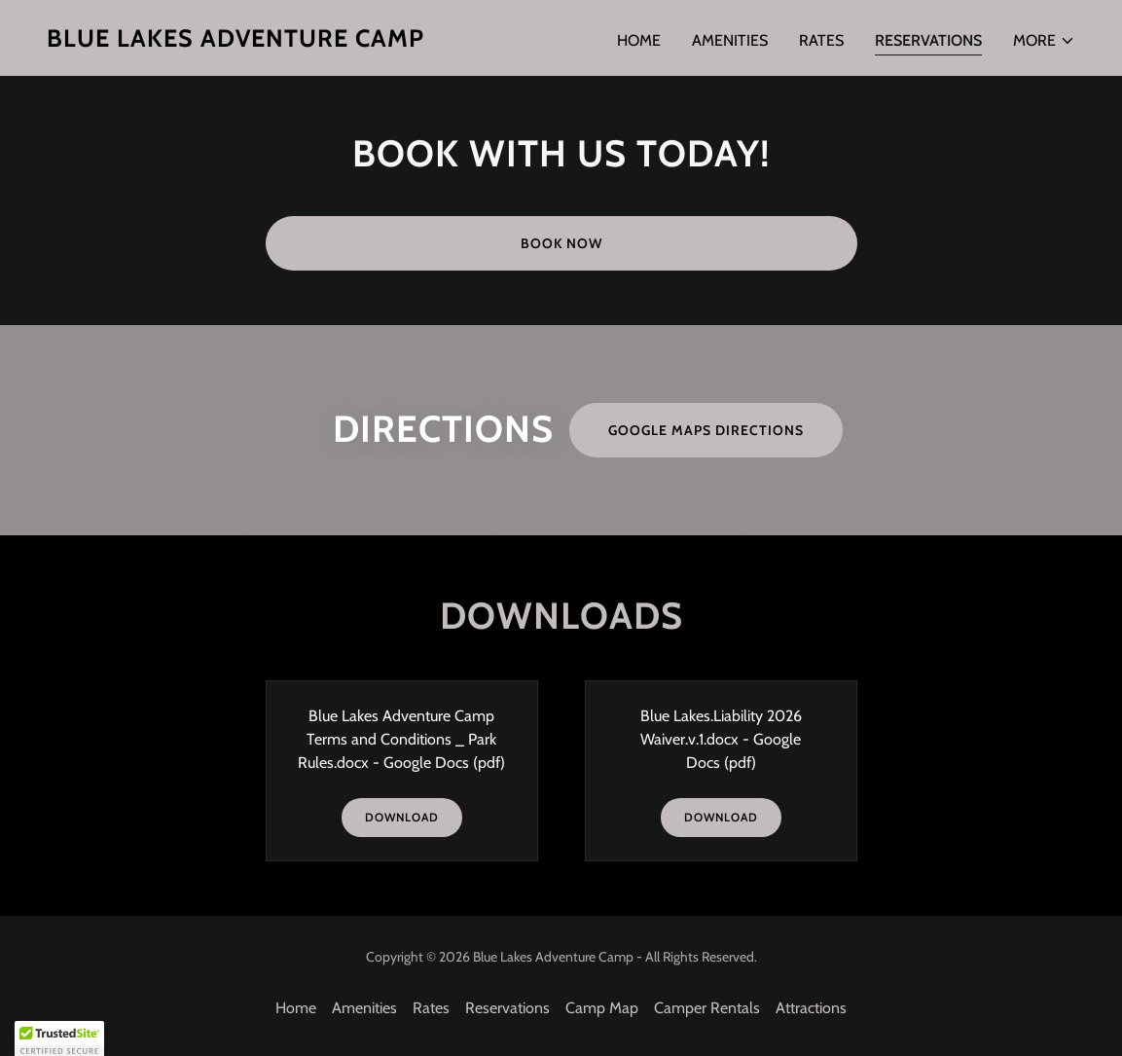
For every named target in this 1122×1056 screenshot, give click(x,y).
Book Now (561, 243)
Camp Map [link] (601, 1008)
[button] (1044, 41)
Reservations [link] (928, 40)
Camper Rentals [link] (707, 1008)
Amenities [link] (730, 40)
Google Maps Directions (706, 430)
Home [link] (639, 40)
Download (402, 817)
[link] (235, 41)
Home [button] (295, 1008)
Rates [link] (821, 40)
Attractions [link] (811, 1008)
